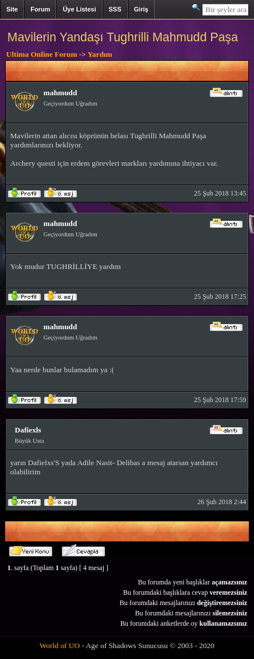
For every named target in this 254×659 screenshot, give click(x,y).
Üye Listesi (79, 9)
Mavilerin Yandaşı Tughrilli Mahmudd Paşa (122, 37)
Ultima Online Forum (41, 54)
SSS (115, 9)
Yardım (100, 54)
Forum (40, 9)
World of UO (60, 645)
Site (12, 9)
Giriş (141, 9)
